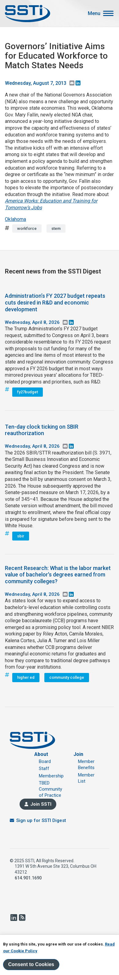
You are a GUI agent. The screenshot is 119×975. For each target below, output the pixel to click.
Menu (94, 13)
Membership (51, 776)
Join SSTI (40, 804)
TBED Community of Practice (50, 789)
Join (78, 754)
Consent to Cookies (31, 964)
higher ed (26, 677)
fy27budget (27, 392)
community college (66, 677)
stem (56, 228)
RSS (22, 917)
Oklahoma (15, 219)
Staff (44, 768)
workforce (27, 228)
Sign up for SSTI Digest (41, 820)
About (41, 754)
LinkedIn (13, 917)
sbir (20, 536)
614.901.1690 (28, 877)
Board (45, 761)
